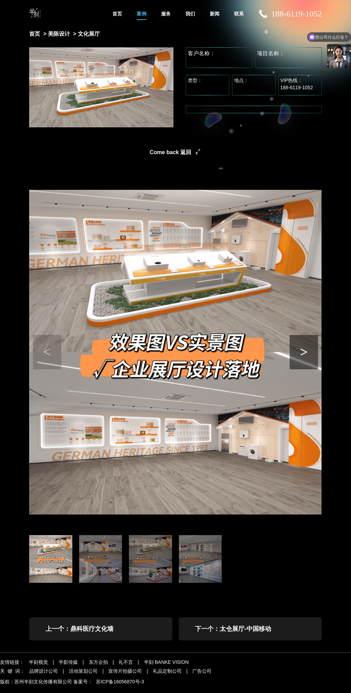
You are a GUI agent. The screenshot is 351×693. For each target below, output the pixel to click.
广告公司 (201, 675)
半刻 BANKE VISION (166, 666)
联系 (239, 13)
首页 (117, 13)
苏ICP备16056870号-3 (120, 686)
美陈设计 (59, 34)
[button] (304, 352)
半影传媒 (68, 666)
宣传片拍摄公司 (125, 675)
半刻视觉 (38, 666)
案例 (141, 13)
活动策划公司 (83, 675)
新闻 (214, 13)
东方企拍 (98, 666)
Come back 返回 (171, 152)
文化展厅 (89, 34)
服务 (166, 13)
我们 (190, 13)
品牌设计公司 (43, 675)
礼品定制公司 (167, 675)
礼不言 (126, 666)
